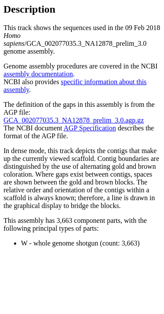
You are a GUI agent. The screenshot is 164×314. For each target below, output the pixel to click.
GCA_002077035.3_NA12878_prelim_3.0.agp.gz (73, 120)
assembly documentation (38, 74)
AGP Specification (89, 128)
